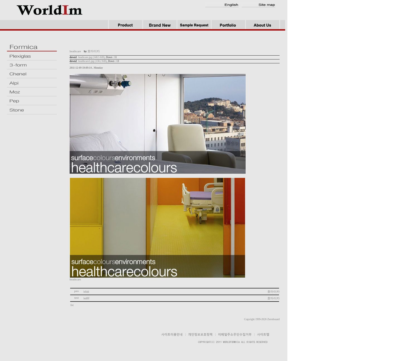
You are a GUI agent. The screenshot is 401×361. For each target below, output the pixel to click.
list (72, 305)
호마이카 (273, 291)
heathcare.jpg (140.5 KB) (91, 57)
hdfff (86, 298)
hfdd (86, 291)
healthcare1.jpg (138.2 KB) (92, 61)
